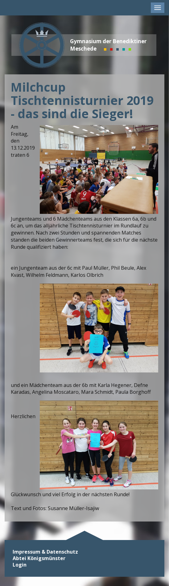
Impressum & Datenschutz (45, 552)
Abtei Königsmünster (39, 558)
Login (20, 565)
